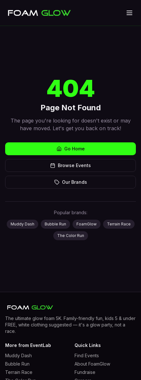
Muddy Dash (22, 224)
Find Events (87, 355)
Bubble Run (55, 224)
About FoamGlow (92, 364)
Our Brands (70, 182)
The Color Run (70, 235)
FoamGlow (86, 224)
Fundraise (85, 372)
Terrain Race (119, 224)
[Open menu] (129, 12)
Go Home (71, 148)
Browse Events (70, 165)
